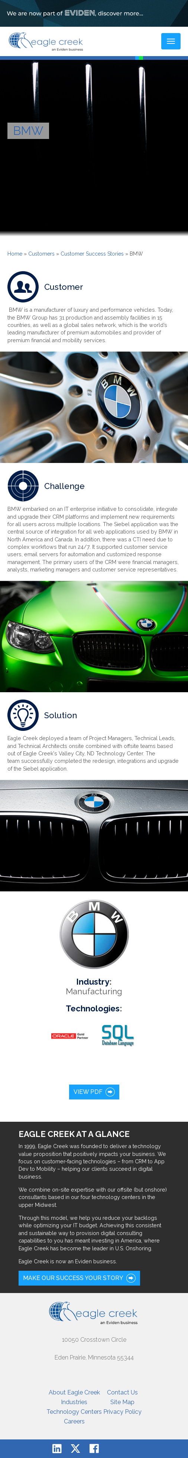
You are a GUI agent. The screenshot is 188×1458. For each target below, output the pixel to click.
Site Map (122, 1402)
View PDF (88, 1091)
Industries (74, 1402)
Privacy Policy (122, 1411)
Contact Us (122, 1392)
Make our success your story (73, 1278)
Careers (74, 1421)
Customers (41, 254)
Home (14, 254)
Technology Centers (74, 1411)
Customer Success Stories (92, 254)
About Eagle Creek (74, 1392)
